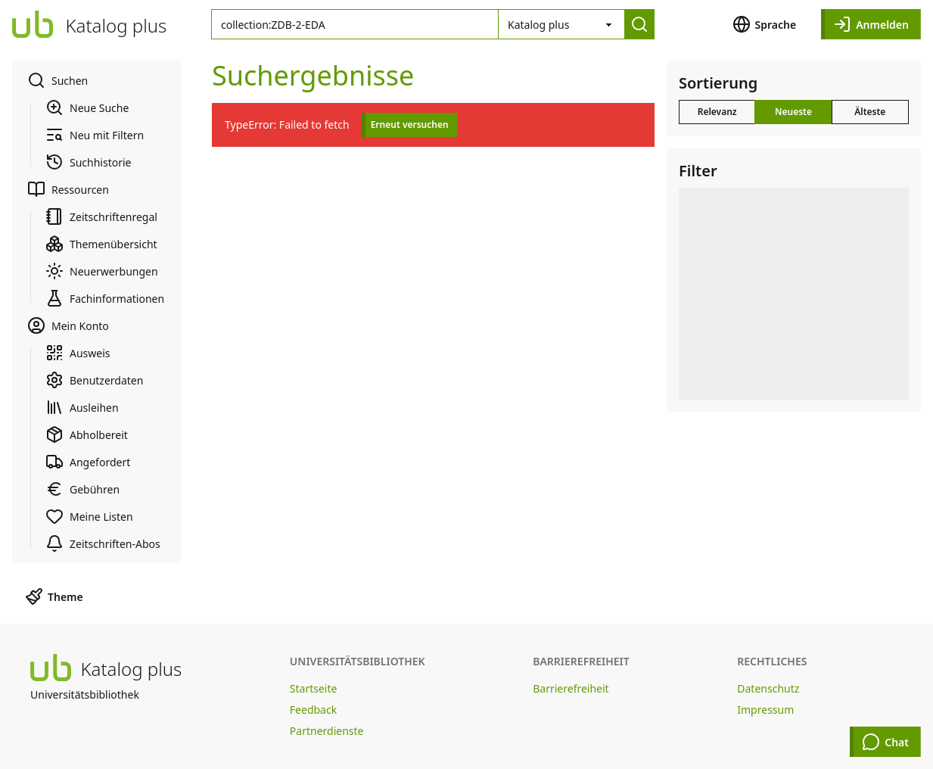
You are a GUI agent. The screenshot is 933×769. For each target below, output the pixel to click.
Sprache (764, 24)
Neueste (793, 111)
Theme (54, 596)
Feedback (313, 709)
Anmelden (871, 24)
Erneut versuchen (410, 124)
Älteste (869, 111)
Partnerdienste (327, 731)
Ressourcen (68, 189)
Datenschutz (768, 688)
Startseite (313, 688)
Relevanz (717, 111)
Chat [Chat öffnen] (885, 742)
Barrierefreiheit (570, 688)
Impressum (765, 709)
